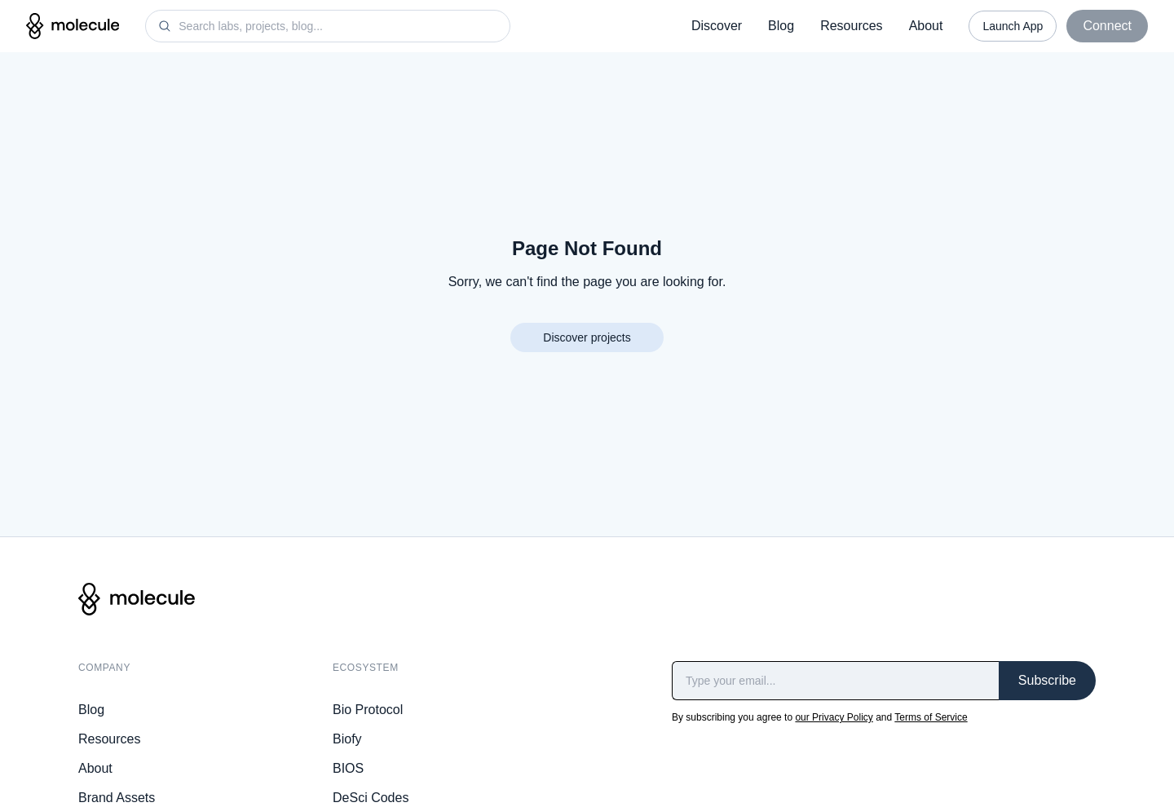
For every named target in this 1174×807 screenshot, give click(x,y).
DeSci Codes (370, 798)
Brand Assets (116, 798)
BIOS (348, 768)
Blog (781, 26)
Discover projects (586, 337)
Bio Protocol (368, 710)
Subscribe (1047, 680)
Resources (851, 26)
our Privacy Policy (833, 717)
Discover (716, 26)
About (926, 26)
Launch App (1012, 26)
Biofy (347, 739)
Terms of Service (930, 717)
